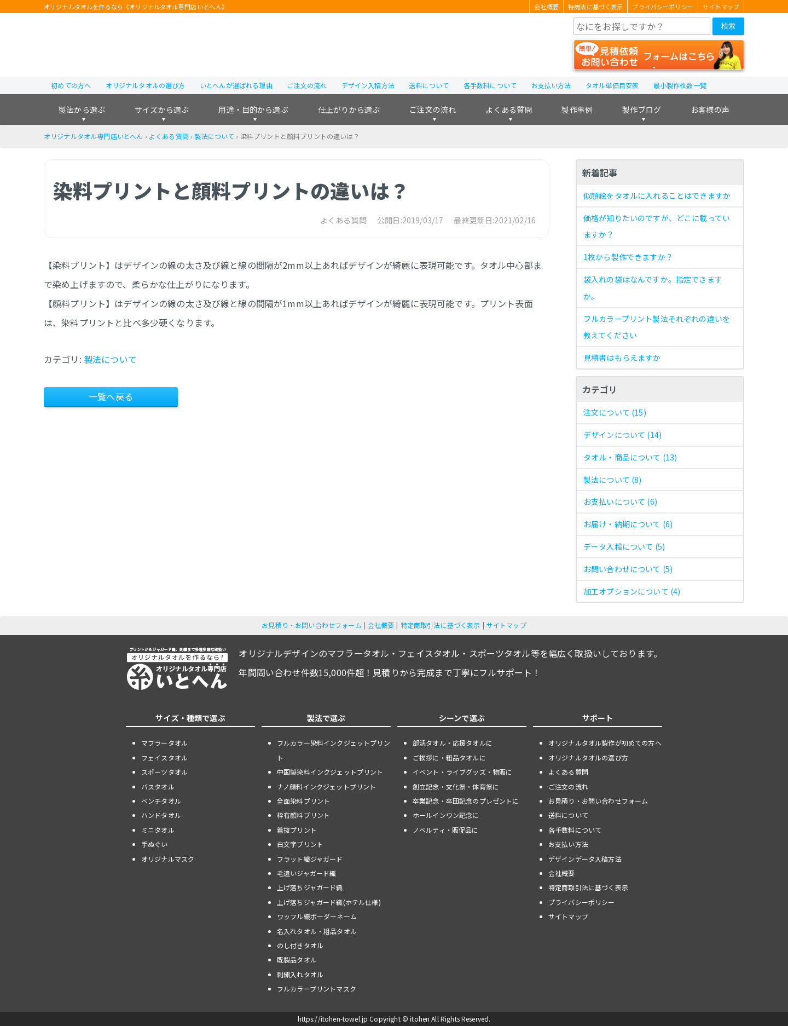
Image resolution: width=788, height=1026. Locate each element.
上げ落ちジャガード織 (310, 887)
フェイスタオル (164, 757)
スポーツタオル (164, 771)
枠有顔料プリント (303, 815)
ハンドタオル (161, 815)
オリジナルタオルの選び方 (146, 85)
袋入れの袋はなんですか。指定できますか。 (652, 288)
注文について (614, 412)
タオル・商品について (630, 457)
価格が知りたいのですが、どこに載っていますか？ (656, 226)
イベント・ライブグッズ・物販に (462, 771)
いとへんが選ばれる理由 (236, 85)
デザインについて (622, 434)
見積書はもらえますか (622, 357)
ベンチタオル (161, 800)
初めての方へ (71, 85)
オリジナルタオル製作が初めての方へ (605, 742)
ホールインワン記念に (446, 815)
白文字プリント (300, 844)
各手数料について (490, 85)
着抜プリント (297, 829)
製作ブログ (641, 109)
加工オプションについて (631, 591)
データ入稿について (624, 546)
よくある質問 (508, 109)
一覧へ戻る (111, 396)
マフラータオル (164, 742)
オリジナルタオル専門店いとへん (93, 136)
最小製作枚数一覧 (679, 85)
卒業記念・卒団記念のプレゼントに (466, 800)
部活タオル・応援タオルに (453, 742)
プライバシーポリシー (662, 6)
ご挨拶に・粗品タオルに (449, 757)
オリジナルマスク (167, 858)
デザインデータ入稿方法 (585, 858)
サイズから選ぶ (162, 109)
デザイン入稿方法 (368, 85)
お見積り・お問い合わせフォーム (311, 625)
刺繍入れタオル (300, 974)
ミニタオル (158, 829)
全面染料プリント (303, 800)
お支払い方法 (551, 85)
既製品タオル (297, 959)
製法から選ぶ (82, 109)
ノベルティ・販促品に (446, 829)
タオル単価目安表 (612, 85)
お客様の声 (710, 109)
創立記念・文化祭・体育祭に (456, 786)
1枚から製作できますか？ (628, 256)
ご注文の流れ (307, 85)
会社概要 (546, 6)
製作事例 (577, 109)
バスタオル (158, 786)
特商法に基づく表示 (595, 6)
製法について (214, 136)
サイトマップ (721, 6)
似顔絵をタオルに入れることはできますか (657, 195)
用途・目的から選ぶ (253, 109)
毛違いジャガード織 (306, 873)
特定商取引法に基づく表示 (440, 625)
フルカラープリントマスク (316, 988)
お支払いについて (620, 501)
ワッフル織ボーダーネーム (317, 916)
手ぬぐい (154, 844)
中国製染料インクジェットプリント (330, 771)
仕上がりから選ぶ (349, 109)
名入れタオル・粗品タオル (317, 931)
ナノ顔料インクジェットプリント (326, 786)
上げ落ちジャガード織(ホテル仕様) (329, 902)
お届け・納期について (628, 523)
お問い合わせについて (628, 568)
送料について (429, 85)
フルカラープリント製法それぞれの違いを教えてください (656, 327)
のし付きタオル (300, 945)
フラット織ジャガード (310, 858)
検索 (728, 26)
